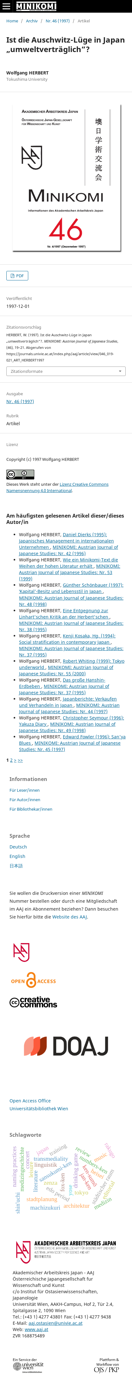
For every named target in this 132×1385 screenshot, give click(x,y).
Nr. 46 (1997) (58, 21)
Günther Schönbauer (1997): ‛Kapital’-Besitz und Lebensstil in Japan (71, 588)
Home (12, 21)
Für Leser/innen (25, 790)
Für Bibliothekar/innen (31, 809)
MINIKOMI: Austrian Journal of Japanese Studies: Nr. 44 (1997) (69, 708)
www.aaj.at (36, 1329)
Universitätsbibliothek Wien (39, 1109)
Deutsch (18, 847)
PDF (19, 276)
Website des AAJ (69, 917)
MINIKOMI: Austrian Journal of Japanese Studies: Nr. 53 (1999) (69, 572)
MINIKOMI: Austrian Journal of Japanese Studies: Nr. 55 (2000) (66, 670)
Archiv (32, 21)
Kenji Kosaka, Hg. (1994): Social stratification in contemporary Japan (67, 639)
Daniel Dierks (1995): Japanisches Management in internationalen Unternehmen (66, 540)
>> (20, 760)
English (17, 856)
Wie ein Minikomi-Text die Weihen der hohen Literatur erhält (68, 563)
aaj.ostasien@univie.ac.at (55, 1323)
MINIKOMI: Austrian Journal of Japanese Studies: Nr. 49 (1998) (67, 727)
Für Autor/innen (25, 799)
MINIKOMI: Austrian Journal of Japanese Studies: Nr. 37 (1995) (64, 689)
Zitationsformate (27, 371)
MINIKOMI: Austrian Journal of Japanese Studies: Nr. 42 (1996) (68, 550)
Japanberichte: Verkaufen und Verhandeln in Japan (68, 702)
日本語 (16, 866)
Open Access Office (30, 1101)
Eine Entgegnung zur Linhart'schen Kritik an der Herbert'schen (64, 613)
